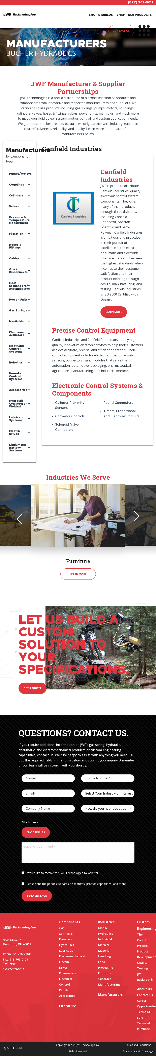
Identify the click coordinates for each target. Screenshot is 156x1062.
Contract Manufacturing (106, 981)
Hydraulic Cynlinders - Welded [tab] (18, 404)
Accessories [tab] (18, 390)
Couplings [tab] (16, 184)
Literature (67, 1006)
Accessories (67, 996)
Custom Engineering (145, 925)
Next (134, 516)
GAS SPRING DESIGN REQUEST (77, 30)
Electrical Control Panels (65, 984)
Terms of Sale (143, 1014)
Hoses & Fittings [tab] (15, 246)
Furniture (104, 973)
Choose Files (36, 832)
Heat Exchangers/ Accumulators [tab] (19, 286)
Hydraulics (66, 945)
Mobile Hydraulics (105, 931)
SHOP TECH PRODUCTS (134, 15)
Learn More (113, 312)
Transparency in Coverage (138, 1051)
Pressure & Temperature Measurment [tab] (19, 220)
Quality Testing (142, 965)
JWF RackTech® (145, 977)
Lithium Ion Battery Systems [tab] (17, 448)
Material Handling (104, 953)
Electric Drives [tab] (15, 432)
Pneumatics (67, 973)
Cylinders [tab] (16, 195)
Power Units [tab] (18, 299)
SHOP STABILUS (101, 15)
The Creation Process (143, 940)
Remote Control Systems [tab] (15, 376)
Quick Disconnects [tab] (18, 271)
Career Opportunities (145, 1003)
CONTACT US (121, 30)
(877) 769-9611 (140, 2)
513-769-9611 (22, 954)
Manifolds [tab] (16, 321)
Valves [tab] (14, 206)
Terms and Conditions (138, 1045)
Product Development (145, 954)
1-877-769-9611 (13, 969)
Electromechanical (67, 956)
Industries (106, 922)
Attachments (30, 822)
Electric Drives (64, 964)
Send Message (37, 895)
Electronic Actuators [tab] (16, 334)
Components (67, 922)
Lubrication (67, 950)
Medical (103, 945)
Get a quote (32, 688)
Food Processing (105, 964)
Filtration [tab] (16, 234)
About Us (144, 989)
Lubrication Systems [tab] (17, 419)
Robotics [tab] (16, 362)
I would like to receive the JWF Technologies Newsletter (60, 873)
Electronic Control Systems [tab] (16, 349)
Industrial (105, 939)
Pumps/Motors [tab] (20, 173)
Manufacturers (106, 994)
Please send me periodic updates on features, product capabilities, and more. (74, 884)
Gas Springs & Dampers (65, 933)
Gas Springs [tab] (18, 310)
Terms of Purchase (143, 1026)
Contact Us (145, 995)
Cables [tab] (14, 258)
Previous (22, 519)
